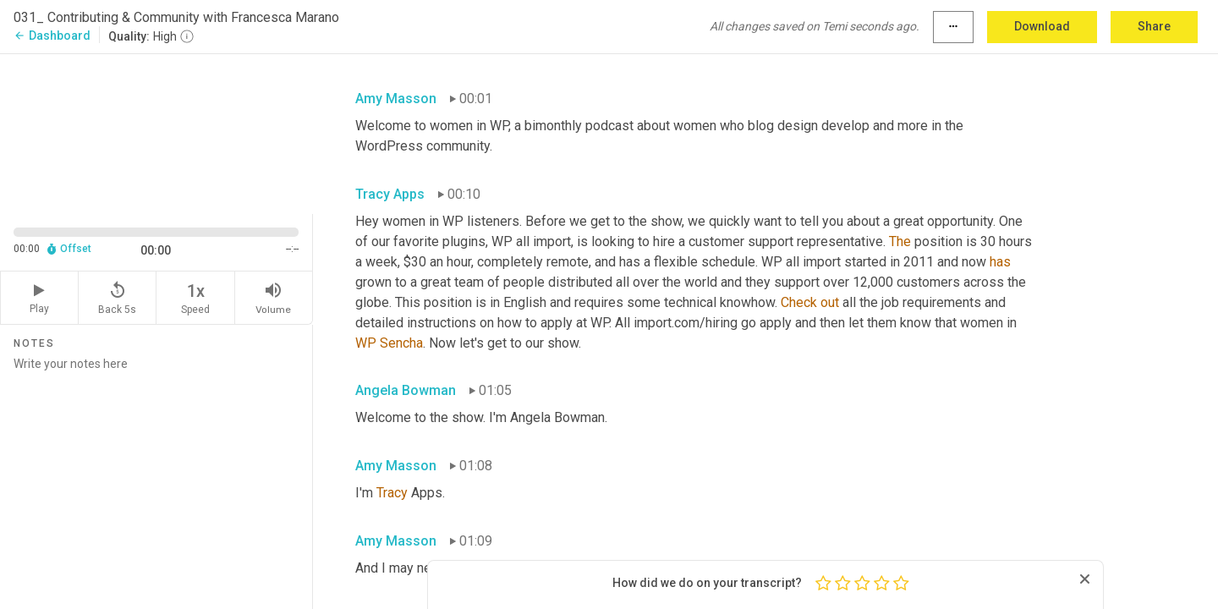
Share (1154, 26)
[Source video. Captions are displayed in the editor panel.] (156, 132)
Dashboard (52, 35)
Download (1042, 26)
